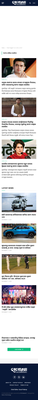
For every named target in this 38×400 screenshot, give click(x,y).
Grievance (27, 382)
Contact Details (18, 382)
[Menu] (3, 3)
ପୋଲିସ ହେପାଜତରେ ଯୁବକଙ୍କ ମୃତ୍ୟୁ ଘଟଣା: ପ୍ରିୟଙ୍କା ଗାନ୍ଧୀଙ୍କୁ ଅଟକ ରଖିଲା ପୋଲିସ (17, 165)
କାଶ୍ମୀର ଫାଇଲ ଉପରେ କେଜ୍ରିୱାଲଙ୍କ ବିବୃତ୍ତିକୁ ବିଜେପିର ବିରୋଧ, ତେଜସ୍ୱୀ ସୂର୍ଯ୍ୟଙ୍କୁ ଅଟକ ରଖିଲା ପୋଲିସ (19, 124)
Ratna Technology (6, 395)
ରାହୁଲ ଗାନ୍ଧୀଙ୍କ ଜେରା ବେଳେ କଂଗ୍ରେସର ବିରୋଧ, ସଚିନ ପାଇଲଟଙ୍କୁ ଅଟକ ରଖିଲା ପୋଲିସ (19, 83)
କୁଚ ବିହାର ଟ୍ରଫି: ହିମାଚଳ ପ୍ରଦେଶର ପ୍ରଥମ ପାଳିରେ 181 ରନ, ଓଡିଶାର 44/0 (16, 277)
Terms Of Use (24, 385)
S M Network (23, 393)
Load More (19, 349)
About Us (8, 382)
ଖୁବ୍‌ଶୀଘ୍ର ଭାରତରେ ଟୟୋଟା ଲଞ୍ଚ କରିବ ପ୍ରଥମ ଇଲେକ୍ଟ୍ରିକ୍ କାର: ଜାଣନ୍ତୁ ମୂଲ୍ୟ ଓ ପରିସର (18, 246)
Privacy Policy (14, 385)
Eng (34, 3)
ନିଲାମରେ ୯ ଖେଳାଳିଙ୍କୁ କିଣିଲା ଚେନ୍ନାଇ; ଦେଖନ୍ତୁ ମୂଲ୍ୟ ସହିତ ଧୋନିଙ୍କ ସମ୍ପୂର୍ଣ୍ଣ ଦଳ (18, 339)
